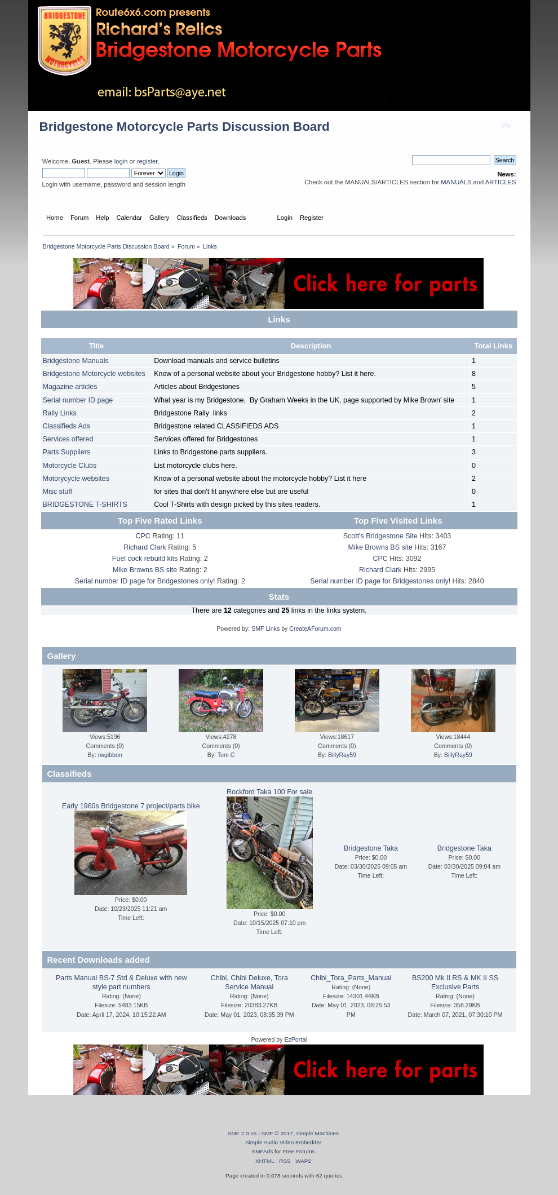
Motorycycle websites (76, 479)
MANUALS (456, 182)
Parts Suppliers (67, 452)
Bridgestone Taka (371, 848)
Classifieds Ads (67, 426)
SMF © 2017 (277, 1133)
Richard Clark (144, 547)
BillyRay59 (342, 754)
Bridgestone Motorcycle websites (94, 374)
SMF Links (265, 628)
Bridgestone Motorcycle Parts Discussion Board (184, 126)
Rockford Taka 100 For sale (269, 792)
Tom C (226, 754)
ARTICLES (500, 182)
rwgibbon (110, 754)
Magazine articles (70, 387)
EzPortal (295, 1039)
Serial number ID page (78, 400)
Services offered (68, 439)
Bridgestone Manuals (76, 361)
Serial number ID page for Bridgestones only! (145, 581)
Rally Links (60, 413)
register (147, 161)
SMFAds (262, 1151)
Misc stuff (57, 491)
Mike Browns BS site (145, 570)
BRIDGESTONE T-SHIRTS (85, 504)
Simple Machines (317, 1133)
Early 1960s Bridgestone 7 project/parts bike (131, 806)
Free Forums (298, 1151)
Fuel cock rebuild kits (145, 559)
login (121, 161)
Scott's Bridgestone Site (380, 536)
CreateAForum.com (315, 628)
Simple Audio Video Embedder (283, 1142)
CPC (142, 536)
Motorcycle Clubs (70, 466)
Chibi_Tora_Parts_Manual (351, 978)
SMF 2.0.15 (242, 1133)
